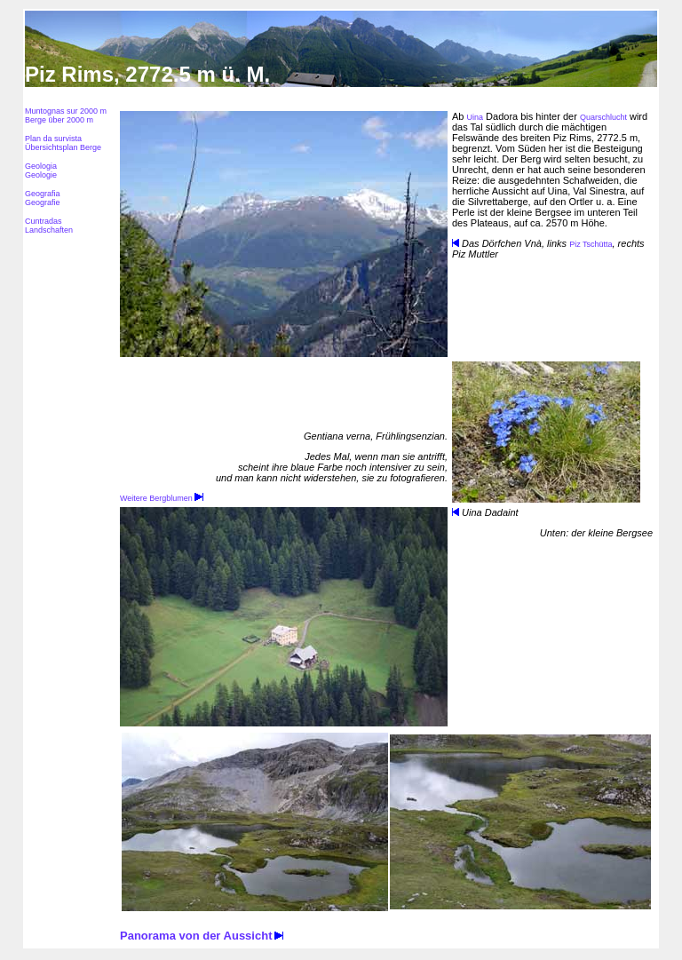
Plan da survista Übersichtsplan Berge (63, 143)
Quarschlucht (603, 117)
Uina (475, 117)
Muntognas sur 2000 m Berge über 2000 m (66, 115)
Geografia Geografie (42, 198)
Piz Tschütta (590, 244)
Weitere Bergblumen (161, 498)
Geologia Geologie (41, 170)
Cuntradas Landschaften (49, 225)
